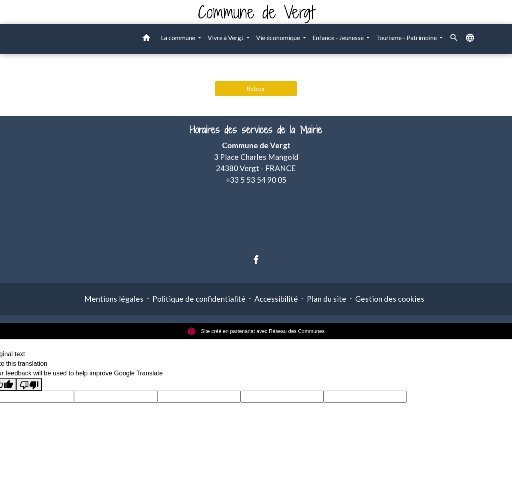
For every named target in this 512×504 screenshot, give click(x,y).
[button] (146, 39)
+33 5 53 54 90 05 (256, 179)
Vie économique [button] (278, 37)
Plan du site (326, 298)
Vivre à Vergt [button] (226, 37)
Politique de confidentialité (199, 298)
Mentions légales (114, 298)
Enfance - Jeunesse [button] (338, 37)
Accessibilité (276, 298)
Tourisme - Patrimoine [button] (407, 37)
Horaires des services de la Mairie (256, 130)
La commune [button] (178, 37)
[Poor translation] (29, 384)
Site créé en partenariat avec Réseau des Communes (256, 331)
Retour (255, 88)
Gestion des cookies (389, 298)
